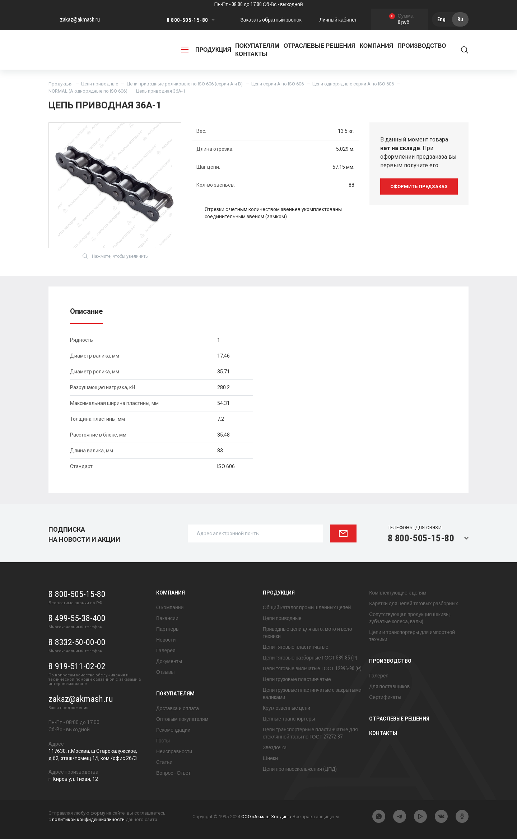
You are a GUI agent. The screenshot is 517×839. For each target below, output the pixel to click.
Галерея (166, 650)
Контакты (251, 54)
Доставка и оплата (177, 708)
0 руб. (401, 19)
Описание (86, 311)
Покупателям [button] (257, 45)
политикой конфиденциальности (88, 819)
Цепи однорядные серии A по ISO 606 (353, 84)
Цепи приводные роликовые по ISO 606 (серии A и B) (185, 84)
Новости (166, 640)
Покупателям (175, 693)
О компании (169, 607)
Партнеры (168, 629)
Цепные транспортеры (289, 719)
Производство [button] (421, 45)
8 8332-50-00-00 (77, 642)
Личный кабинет (338, 20)
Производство (390, 661)
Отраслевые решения (319, 45)
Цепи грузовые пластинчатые (297, 679)
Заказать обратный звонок (270, 20)
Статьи (164, 762)
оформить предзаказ (419, 186)
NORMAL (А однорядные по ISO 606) (87, 91)
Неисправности (174, 751)
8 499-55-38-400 (77, 618)
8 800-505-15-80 (187, 20)
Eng (441, 19)
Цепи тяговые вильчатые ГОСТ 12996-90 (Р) (312, 668)
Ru (460, 19)
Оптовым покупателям (182, 719)
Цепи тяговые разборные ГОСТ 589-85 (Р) (310, 658)
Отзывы (165, 672)
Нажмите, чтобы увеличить (115, 255)
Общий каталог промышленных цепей (307, 607)
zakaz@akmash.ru (80, 19)
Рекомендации (173, 730)
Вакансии (167, 618)
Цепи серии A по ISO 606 (277, 84)
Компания (170, 593)
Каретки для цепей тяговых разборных (413, 603)
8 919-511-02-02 (77, 666)
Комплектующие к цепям (397, 593)
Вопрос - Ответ (173, 773)
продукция (206, 49)
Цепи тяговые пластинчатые (296, 647)
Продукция (60, 84)
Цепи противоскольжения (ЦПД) (300, 769)
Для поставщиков (389, 686)
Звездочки (275, 747)
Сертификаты (385, 697)
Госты (163, 741)
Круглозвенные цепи (286, 708)
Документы (169, 661)
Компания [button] (376, 45)
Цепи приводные (99, 84)
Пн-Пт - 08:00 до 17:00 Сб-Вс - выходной (258, 4)
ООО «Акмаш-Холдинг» (266, 816)
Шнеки (270, 758)
